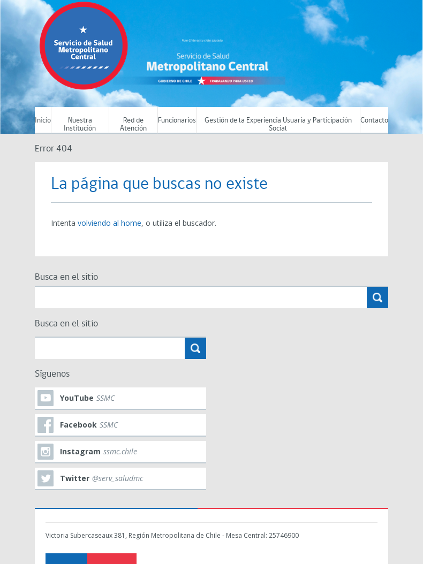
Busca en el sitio (66, 277)
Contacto (374, 121)
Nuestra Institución (80, 125)
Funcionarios (177, 121)
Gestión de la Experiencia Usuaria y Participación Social (278, 125)
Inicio (43, 121)
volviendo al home (109, 223)
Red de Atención (133, 125)
